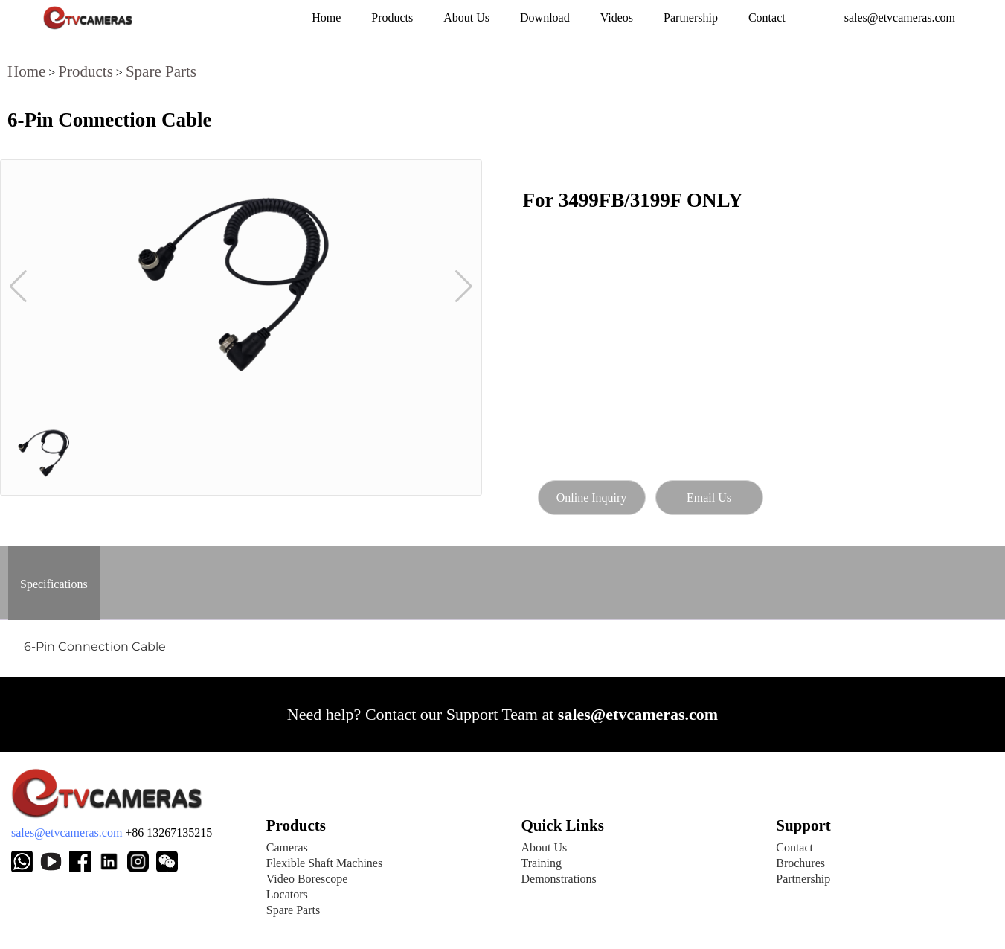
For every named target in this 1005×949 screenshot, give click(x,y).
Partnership (803, 878)
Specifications (54, 584)
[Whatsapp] (22, 861)
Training (541, 863)
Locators (287, 894)
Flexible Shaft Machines (324, 863)
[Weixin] (112, 861)
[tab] (54, 583)
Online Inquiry (591, 497)
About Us (544, 847)
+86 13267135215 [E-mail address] (168, 832)
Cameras (287, 847)
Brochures (800, 863)
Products (85, 71)
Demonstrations (559, 878)
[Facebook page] (83, 861)
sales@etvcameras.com (638, 714)
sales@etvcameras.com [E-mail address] (66, 832)
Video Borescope (307, 878)
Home (26, 71)
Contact (794, 847)
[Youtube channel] (54, 861)
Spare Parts (161, 71)
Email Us (709, 497)
